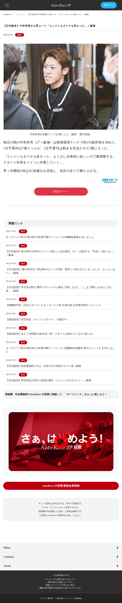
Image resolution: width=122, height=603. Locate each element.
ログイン (109, 5)
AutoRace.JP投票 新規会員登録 (61, 485)
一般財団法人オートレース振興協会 (68, 598)
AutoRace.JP (8, 14)
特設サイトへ (61, 191)
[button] (7, 5)
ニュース (20, 14)
